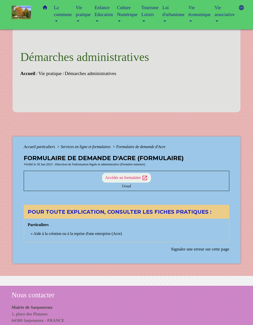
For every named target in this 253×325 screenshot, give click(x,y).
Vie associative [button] (224, 11)
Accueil (27, 73)
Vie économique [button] (199, 11)
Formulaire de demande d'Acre (140, 147)
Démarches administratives (90, 73)
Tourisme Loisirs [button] (149, 11)
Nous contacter (33, 295)
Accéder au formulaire (126, 178)
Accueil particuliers (40, 147)
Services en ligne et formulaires (86, 147)
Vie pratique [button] (83, 11)
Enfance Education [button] (104, 11)
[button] (45, 8)
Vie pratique (50, 73)
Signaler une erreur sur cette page (200, 249)
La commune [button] (63, 11)
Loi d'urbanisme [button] (173, 11)
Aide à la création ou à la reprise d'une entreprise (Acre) (77, 233)
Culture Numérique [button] (127, 11)
